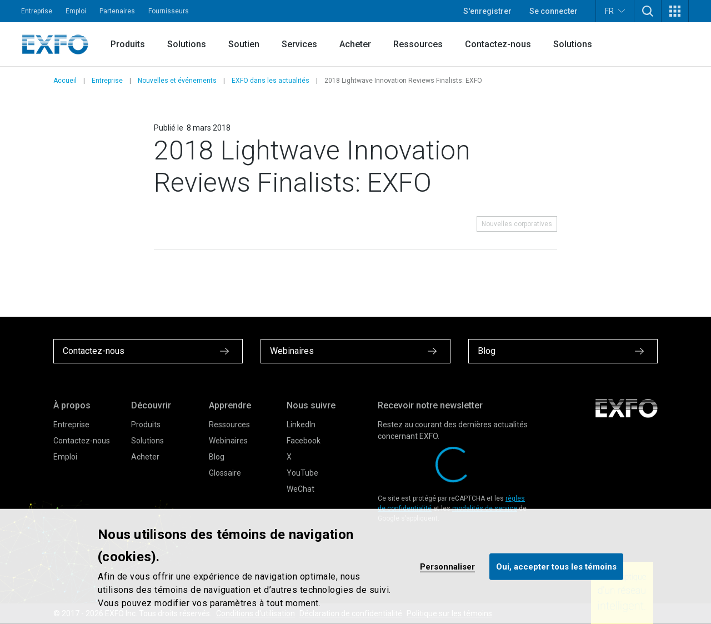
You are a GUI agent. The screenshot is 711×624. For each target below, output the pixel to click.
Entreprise (36, 11)
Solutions (186, 44)
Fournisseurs (168, 11)
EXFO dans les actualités (270, 80)
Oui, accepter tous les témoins (556, 566)
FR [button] (615, 10)
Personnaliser (447, 566)
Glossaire (225, 472)
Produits (128, 44)
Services (299, 44)
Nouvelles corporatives (517, 224)
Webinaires (228, 440)
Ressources (418, 44)
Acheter (355, 44)
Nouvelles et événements (177, 80)
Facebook (304, 440)
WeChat (300, 489)
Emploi (76, 11)
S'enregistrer (487, 11)
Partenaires (117, 11)
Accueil (65, 80)
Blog (216, 456)
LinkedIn (301, 424)
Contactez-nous (498, 44)
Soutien (243, 44)
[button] (647, 11)
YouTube (302, 472)
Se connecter (553, 11)
